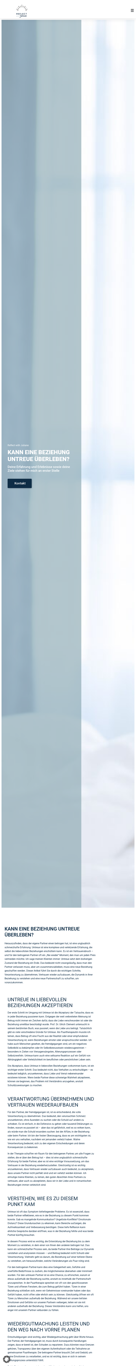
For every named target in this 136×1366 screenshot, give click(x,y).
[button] (94, 11)
